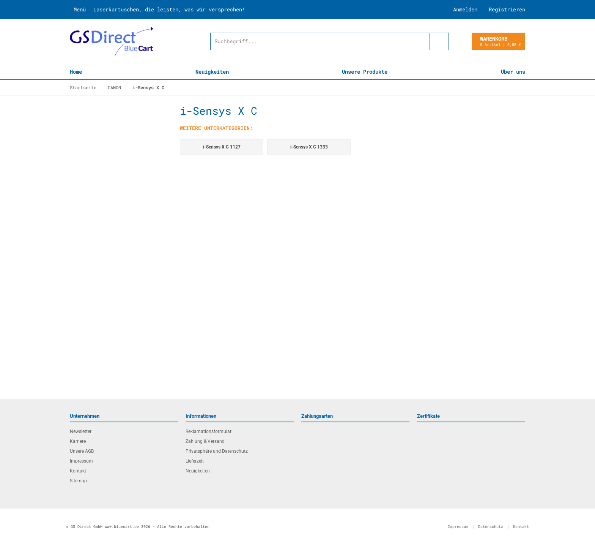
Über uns (513, 71)
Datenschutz (490, 526)
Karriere (78, 441)
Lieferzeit (195, 461)
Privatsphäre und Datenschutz (217, 451)
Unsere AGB (82, 451)
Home (76, 71)
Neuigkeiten (212, 71)
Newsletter (80, 431)
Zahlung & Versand (205, 441)
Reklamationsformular (208, 431)
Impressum (81, 461)
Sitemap (78, 480)
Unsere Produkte (364, 71)
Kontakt (78, 471)
